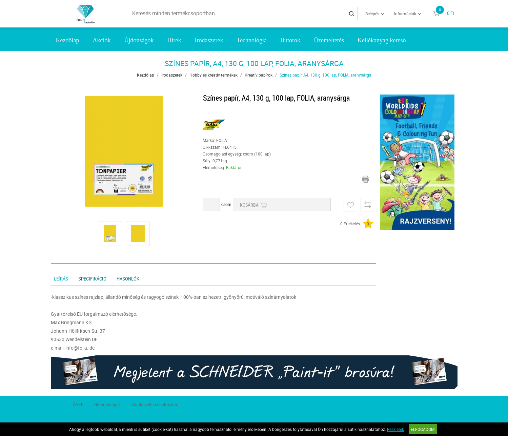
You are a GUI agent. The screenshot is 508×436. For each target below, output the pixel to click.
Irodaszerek (209, 40)
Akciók (101, 40)
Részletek (395, 429)
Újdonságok (139, 40)
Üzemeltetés (329, 40)
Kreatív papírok (258, 75)
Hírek (174, 40)
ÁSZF (78, 404)
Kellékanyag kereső (382, 40)
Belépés (372, 13)
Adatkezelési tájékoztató (154, 404)
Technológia (252, 40)
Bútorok (290, 40)
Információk (405, 13)
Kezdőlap (67, 40)
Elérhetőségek (107, 404)
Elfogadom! (423, 429)
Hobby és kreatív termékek (213, 75)
